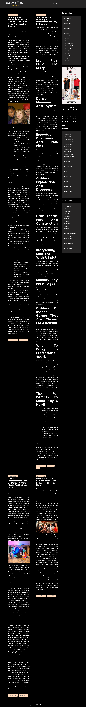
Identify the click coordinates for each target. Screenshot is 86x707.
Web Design (68, 61)
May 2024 (68, 174)
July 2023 (68, 181)
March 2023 (68, 191)
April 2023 (68, 189)
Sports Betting (69, 56)
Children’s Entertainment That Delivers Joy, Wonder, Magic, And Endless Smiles (18, 483)
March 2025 (68, 151)
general (67, 36)
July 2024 (68, 169)
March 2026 (68, 136)
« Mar (63, 125)
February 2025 (69, 154)
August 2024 (69, 166)
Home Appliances (70, 43)
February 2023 (69, 194)
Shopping (68, 48)
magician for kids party (44, 166)
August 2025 (68, 144)
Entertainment (13, 15)
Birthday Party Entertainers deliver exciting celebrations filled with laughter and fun (18, 22)
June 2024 (68, 171)
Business (54, 3)
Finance (67, 28)
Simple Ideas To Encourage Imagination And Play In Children (46, 20)
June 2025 (68, 146)
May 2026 (68, 134)
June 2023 (68, 184)
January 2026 (69, 139)
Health (67, 38)
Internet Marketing (70, 46)
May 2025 (68, 149)
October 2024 (69, 161)
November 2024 (69, 159)
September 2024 (70, 164)
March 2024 (68, 179)
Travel (67, 58)
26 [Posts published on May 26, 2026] (65, 121)
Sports (67, 53)
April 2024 (68, 176)
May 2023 (68, 186)
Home (67, 41)
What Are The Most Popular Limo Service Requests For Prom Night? (46, 481)
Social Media (68, 51)
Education (68, 23)
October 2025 (69, 141)
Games (67, 33)
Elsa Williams (13, 340)
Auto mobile (68, 18)
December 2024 (69, 156)
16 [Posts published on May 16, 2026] (75, 116)
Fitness (67, 31)
